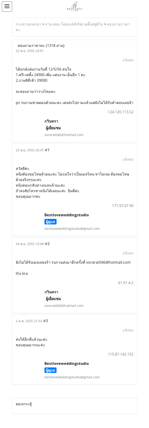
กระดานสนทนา (28, 24)
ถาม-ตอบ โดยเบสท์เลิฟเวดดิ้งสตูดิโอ (74, 24)
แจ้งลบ (128, 59)
